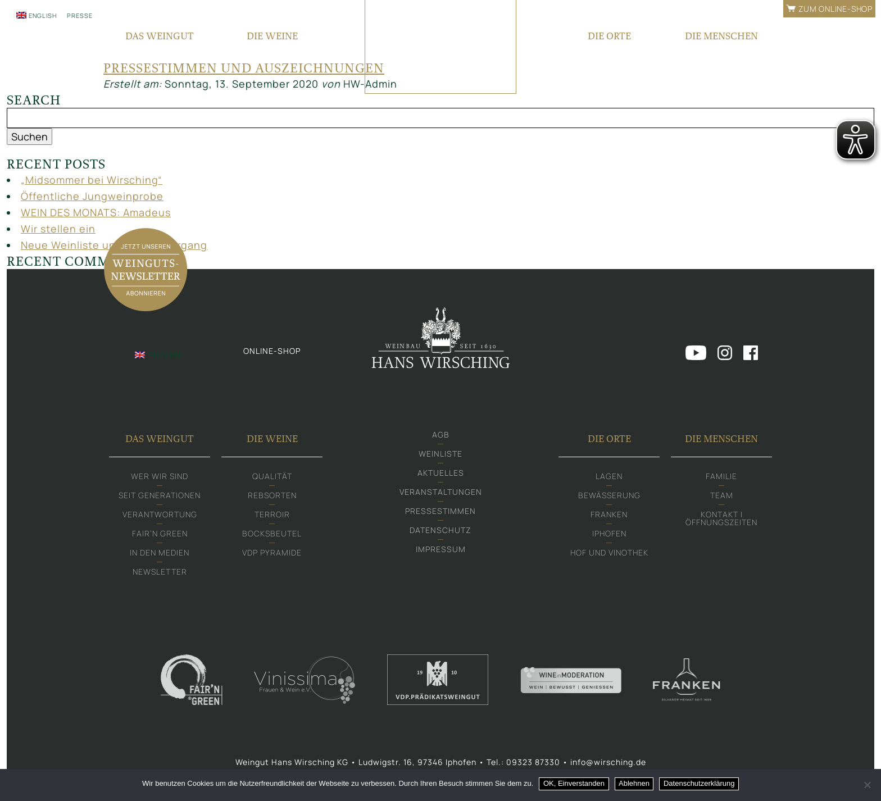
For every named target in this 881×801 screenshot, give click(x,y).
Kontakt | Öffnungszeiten (721, 518)
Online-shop (272, 350)
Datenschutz (440, 530)
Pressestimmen (440, 511)
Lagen (609, 476)
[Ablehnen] (867, 784)
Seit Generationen (160, 495)
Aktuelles (440, 472)
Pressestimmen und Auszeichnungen (243, 68)
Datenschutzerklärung (699, 783)
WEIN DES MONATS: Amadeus (96, 212)
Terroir (272, 514)
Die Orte (609, 438)
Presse (80, 15)
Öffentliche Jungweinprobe (92, 196)
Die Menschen (721, 438)
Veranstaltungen (440, 491)
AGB (440, 434)
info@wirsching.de (608, 762)
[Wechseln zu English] (36, 15)
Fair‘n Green (160, 533)
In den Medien (159, 552)
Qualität (272, 476)
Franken (609, 514)
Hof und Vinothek (609, 552)
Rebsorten (272, 495)
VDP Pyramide (272, 552)
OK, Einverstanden (574, 783)
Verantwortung (159, 514)
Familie (721, 476)
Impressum (441, 549)
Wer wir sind (159, 476)
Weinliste (440, 453)
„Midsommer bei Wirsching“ (91, 179)
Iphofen (609, 533)
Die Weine (272, 438)
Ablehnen (634, 783)
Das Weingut (159, 438)
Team (721, 495)
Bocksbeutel (272, 533)
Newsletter (160, 571)
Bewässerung (609, 495)
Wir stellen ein (58, 228)
